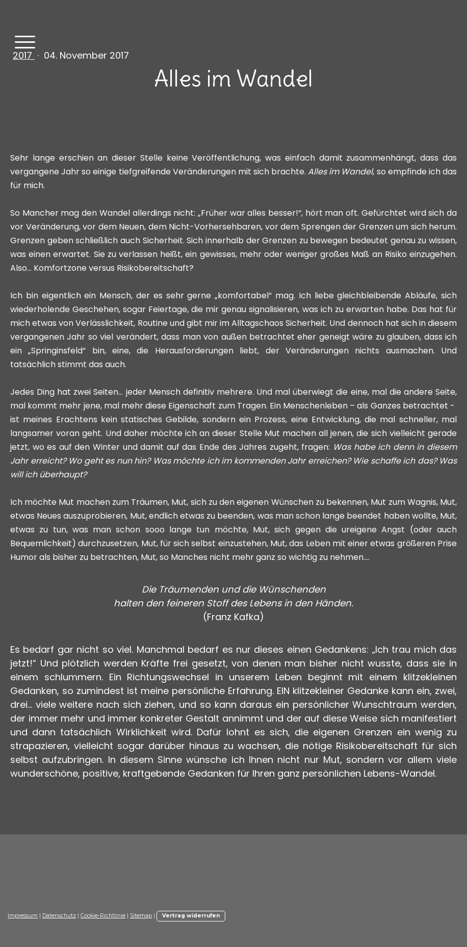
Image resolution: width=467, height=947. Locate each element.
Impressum (23, 915)
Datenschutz (59, 915)
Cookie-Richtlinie (103, 915)
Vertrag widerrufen (191, 915)
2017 (24, 55)
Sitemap (141, 915)
